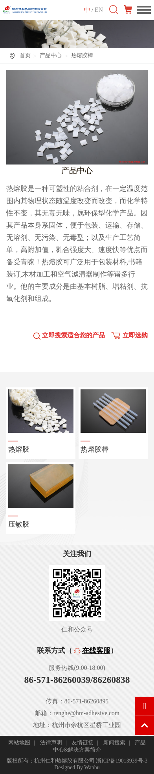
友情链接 (83, 743)
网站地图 (19, 743)
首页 (25, 55)
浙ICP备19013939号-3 (121, 761)
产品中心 (51, 55)
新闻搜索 (114, 743)
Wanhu (91, 767)
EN (99, 9)
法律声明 (51, 743)
